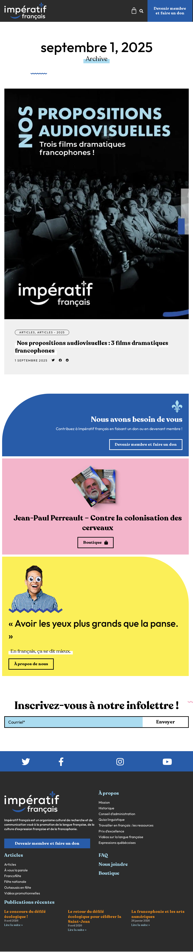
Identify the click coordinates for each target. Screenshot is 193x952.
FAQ (103, 856)
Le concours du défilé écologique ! (25, 915)
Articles (27, 332)
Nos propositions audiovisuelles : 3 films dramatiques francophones (77, 347)
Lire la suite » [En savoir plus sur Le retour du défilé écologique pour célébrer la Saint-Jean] (77, 930)
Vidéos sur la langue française (121, 837)
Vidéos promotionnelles (22, 894)
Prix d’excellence (111, 832)
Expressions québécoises (117, 843)
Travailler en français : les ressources (126, 826)
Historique (106, 809)
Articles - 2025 (53, 332)
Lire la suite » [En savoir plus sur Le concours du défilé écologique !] (13, 925)
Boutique (109, 874)
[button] (53, 360)
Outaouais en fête (17, 888)
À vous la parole (16, 871)
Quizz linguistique (112, 820)
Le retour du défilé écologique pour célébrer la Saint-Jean (94, 917)
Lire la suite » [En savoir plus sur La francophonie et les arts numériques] (140, 925)
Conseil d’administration (117, 814)
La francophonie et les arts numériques (158, 915)
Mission (104, 803)
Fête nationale (15, 882)
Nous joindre (113, 865)
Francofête (12, 876)
